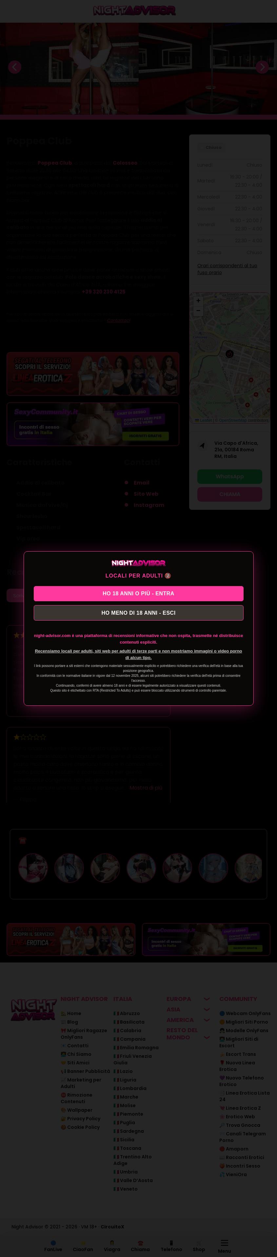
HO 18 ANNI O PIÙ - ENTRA (138, 592)
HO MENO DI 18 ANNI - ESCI (138, 614)
